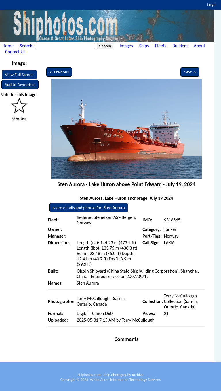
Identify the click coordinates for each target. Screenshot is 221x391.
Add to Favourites (20, 84)
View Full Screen (19, 74)
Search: (27, 45)
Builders (179, 45)
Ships (144, 45)
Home (8, 45)
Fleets (160, 45)
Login (212, 4)
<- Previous (59, 72)
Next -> (190, 72)
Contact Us (15, 52)
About (199, 45)
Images (126, 45)
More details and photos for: (89, 207)
